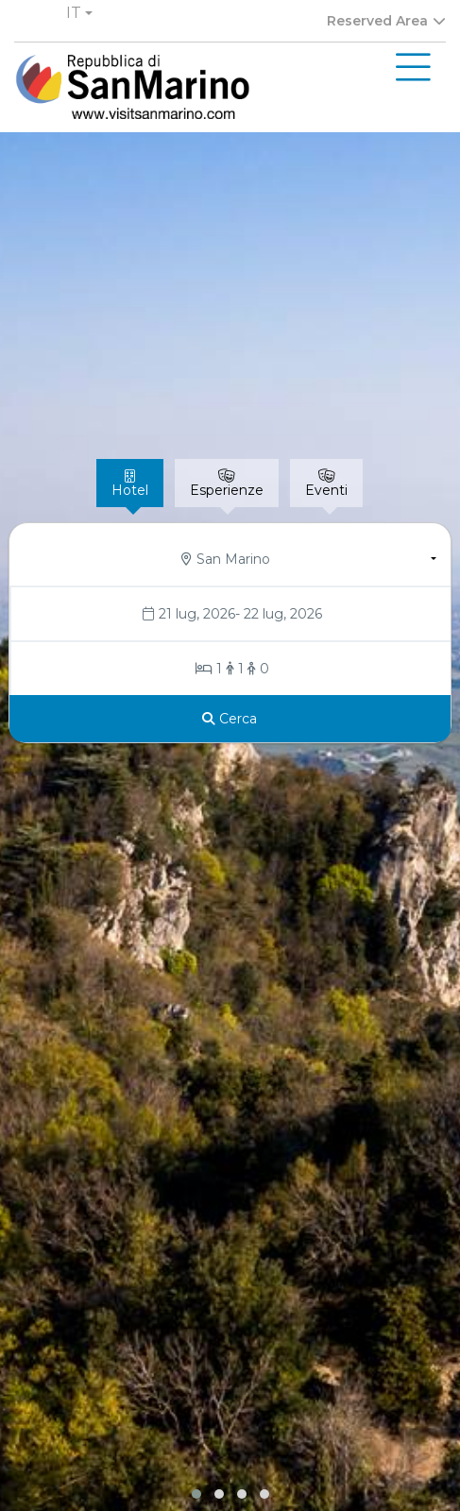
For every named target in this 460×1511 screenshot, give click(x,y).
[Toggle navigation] (413, 68)
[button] (79, 13)
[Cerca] (229, 718)
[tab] (129, 483)
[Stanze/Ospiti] (230, 668)
